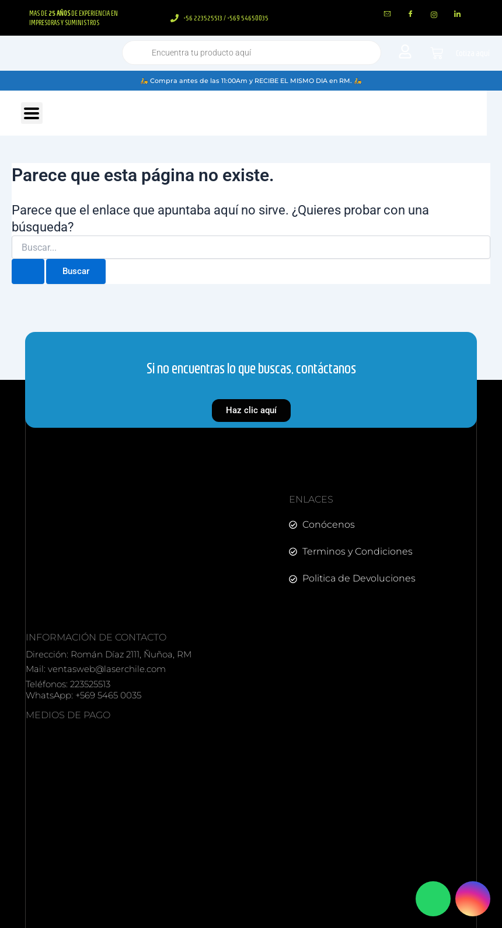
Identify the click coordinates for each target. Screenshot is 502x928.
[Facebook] (411, 14)
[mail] (387, 14)
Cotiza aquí (473, 53)
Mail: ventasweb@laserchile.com (96, 668)
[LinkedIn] (457, 14)
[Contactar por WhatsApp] (433, 898)
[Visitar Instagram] (472, 898)
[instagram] (434, 14)
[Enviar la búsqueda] (28, 271)
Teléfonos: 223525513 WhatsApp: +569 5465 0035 (83, 689)
